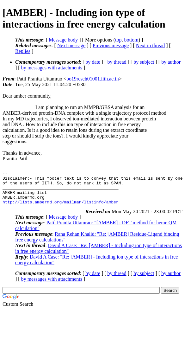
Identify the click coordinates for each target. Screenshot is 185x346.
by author (171, 62)
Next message (71, 45)
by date (92, 62)
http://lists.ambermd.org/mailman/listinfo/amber (61, 208)
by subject (143, 62)
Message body (63, 39)
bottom (131, 39)
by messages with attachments (51, 67)
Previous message (111, 45)
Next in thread (150, 45)
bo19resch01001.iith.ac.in (92, 78)
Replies (22, 51)
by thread (117, 62)
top (118, 39)
